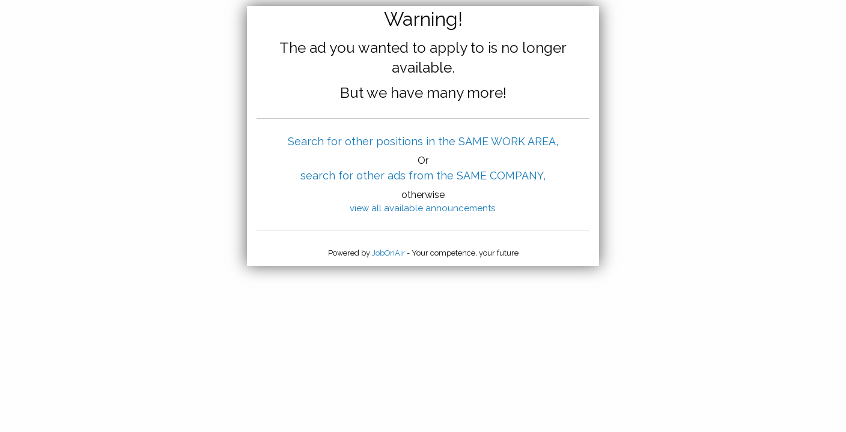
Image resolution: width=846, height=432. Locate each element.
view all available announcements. (423, 208)
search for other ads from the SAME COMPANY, (423, 175)
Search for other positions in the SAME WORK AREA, (423, 141)
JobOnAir (388, 252)
